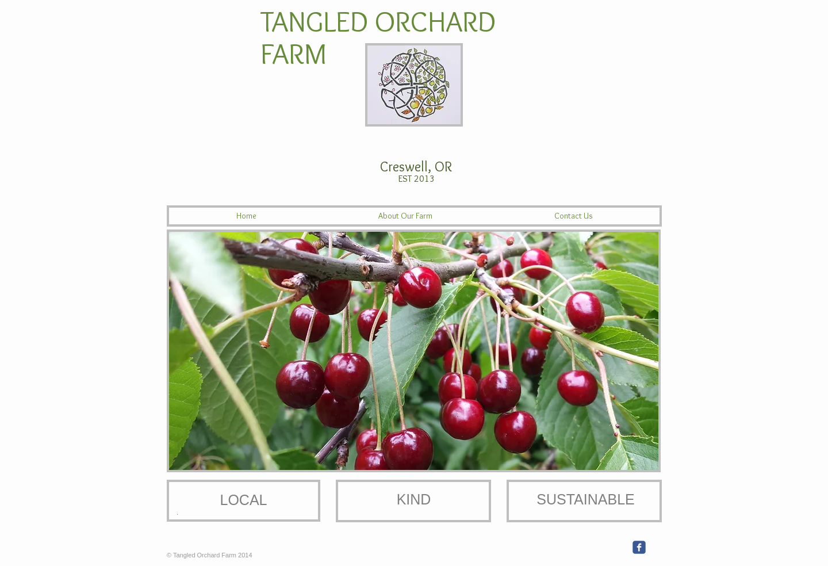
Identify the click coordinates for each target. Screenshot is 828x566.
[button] (414, 351)
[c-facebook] (639, 547)
